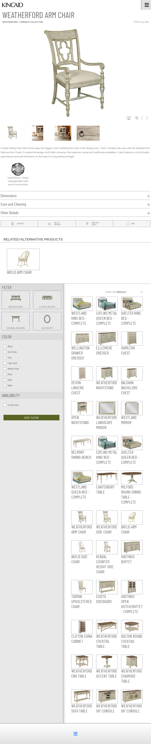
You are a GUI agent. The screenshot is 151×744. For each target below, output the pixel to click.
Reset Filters (31, 417)
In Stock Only (11, 405)
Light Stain (10, 363)
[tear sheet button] (19, 224)
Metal (7, 374)
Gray (7, 357)
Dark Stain (10, 352)
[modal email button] (132, 224)
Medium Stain (11, 368)
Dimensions (75, 195)
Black (7, 346)
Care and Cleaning (75, 204)
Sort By (110, 292)
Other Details (75, 212)
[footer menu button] (75, 733)
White (7, 385)
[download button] (129, 118)
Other (7, 379)
